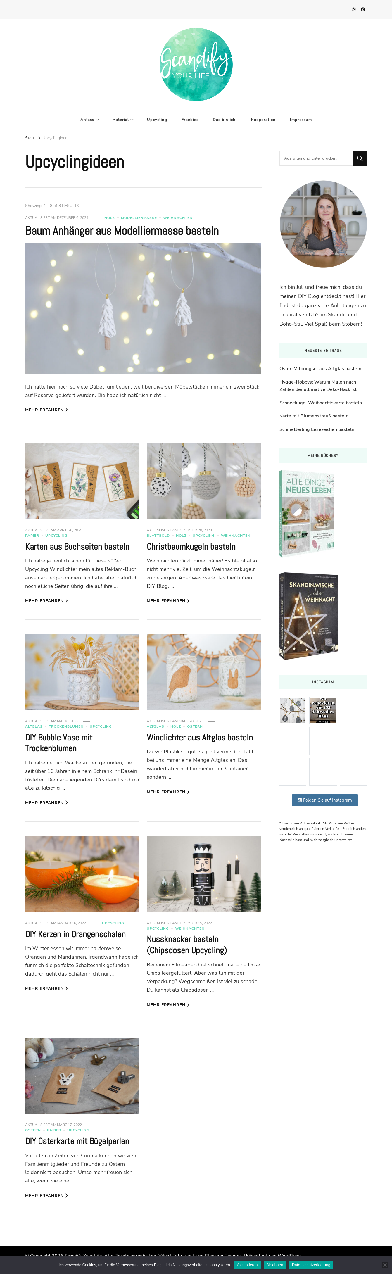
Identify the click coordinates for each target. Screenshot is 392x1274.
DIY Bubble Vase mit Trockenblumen (58, 743)
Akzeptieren (247, 1265)
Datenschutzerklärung (311, 1265)
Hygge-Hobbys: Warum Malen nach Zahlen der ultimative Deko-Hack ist (318, 386)
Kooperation (263, 119)
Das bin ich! (225, 119)
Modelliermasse (139, 217)
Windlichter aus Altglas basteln (200, 737)
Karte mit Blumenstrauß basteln (313, 416)
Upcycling (157, 119)
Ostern (195, 726)
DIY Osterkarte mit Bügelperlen (77, 1141)
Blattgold (158, 535)
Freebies (190, 119)
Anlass (87, 119)
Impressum (301, 119)
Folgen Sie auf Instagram (325, 800)
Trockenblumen (66, 726)
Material (120, 119)
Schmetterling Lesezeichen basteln (316, 429)
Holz (109, 217)
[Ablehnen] (385, 1265)
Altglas (34, 726)
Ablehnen (275, 1265)
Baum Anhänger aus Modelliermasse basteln (122, 230)
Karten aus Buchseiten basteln (77, 546)
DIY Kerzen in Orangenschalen (75, 934)
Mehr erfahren (46, 410)
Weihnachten (178, 217)
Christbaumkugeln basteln (191, 546)
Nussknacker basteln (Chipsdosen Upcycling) (187, 945)
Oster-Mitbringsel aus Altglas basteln (320, 368)
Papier (32, 535)
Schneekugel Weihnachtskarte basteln (320, 403)
